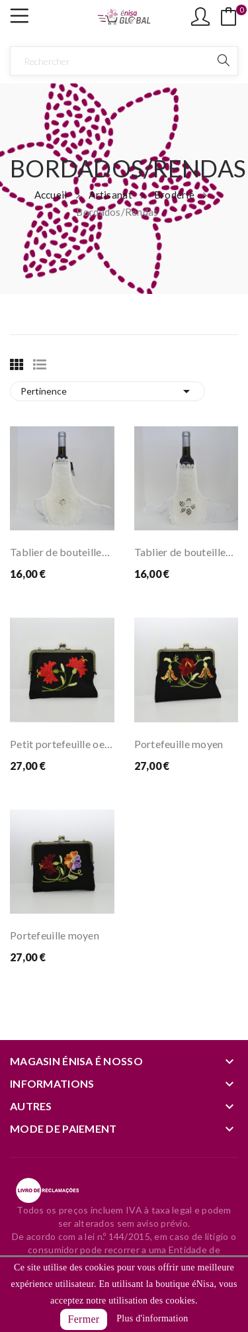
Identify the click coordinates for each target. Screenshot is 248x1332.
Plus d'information (152, 1318)
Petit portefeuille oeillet (62, 743)
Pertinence (107, 391)
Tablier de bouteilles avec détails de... (62, 552)
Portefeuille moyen (179, 743)
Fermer (84, 1319)
